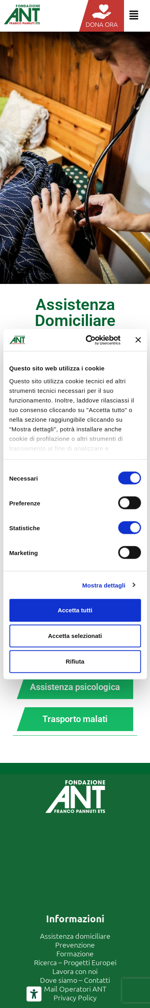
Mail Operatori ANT (75, 988)
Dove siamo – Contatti (75, 979)
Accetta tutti (75, 610)
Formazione (75, 953)
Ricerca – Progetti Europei (75, 962)
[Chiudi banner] (138, 340)
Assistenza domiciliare (75, 935)
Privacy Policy (75, 997)
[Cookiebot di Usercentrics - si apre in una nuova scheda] (89, 340)
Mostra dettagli (103, 584)
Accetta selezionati (75, 635)
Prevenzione (75, 944)
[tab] (75, 687)
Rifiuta (75, 661)
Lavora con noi (75, 971)
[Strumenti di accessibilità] (34, 994)
